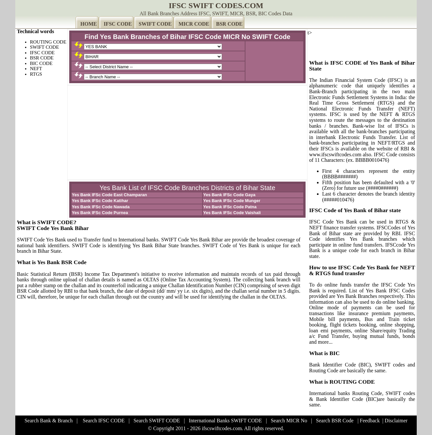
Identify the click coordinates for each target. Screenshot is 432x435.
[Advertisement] (187, 132)
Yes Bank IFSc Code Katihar (100, 200)
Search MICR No (289, 420)
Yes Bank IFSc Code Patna (229, 206)
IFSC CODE (118, 24)
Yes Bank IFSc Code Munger (231, 200)
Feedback (370, 420)
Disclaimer (396, 420)
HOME (88, 24)
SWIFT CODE (155, 24)
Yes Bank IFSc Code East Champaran (109, 194)
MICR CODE (193, 24)
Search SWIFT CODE (157, 420)
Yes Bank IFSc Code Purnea (100, 212)
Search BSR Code (335, 420)
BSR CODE (229, 24)
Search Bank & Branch (48, 420)
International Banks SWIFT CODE (225, 420)
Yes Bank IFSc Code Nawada (101, 206)
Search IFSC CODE (104, 420)
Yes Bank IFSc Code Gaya (229, 194)
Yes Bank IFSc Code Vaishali (232, 212)
